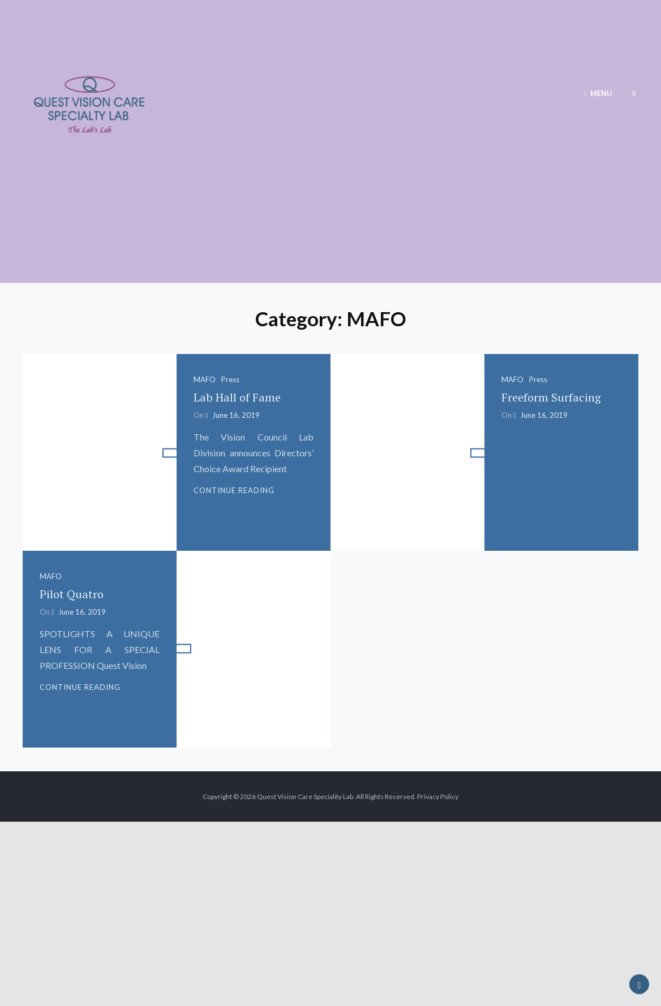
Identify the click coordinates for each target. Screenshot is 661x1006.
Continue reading (234, 490)
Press (230, 379)
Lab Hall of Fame (237, 397)
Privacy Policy (437, 796)
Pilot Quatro (72, 594)
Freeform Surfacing (551, 397)
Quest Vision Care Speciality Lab (305, 796)
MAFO (205, 379)
